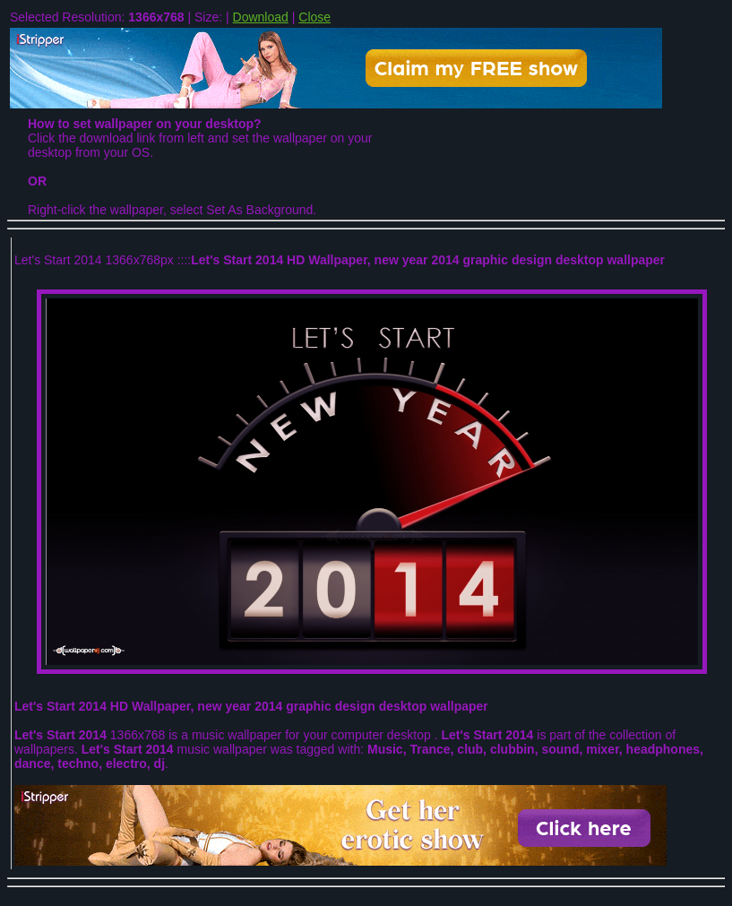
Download (260, 17)
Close (314, 17)
